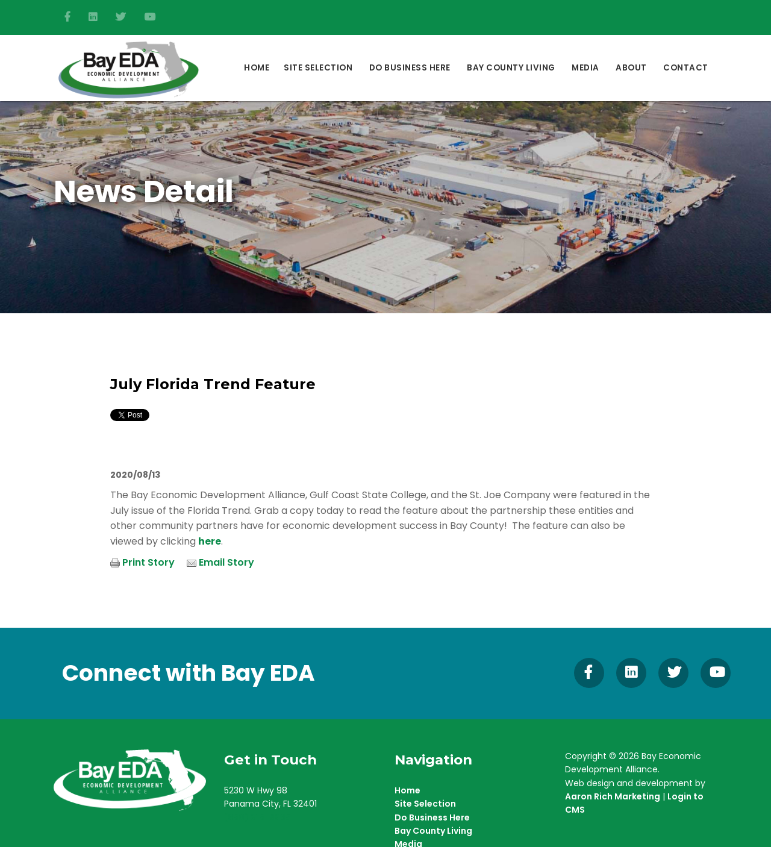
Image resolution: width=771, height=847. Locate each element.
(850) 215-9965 (257, 817)
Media (585, 67)
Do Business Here (432, 817)
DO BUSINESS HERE (410, 67)
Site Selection (318, 67)
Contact (685, 67)
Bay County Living (511, 67)
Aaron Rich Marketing (612, 796)
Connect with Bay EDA (188, 673)
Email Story (226, 562)
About (631, 67)
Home (256, 67)
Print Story (148, 562)
